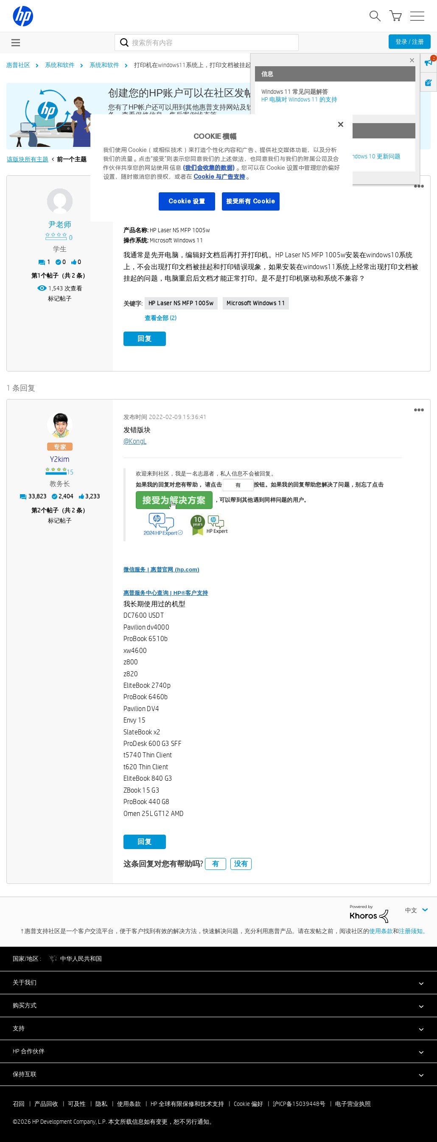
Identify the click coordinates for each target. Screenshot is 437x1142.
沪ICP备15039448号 (299, 1102)
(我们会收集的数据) (208, 168)
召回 (19, 1102)
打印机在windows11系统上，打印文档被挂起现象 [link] (198, 65)
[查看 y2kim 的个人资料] (59, 457)
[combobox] (207, 42)
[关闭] (340, 124)
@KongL (135, 440)
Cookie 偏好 (248, 1102)
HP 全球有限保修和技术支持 (187, 1102)
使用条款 (381, 930)
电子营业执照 (353, 1102)
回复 (144, 338)
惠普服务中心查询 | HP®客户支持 (165, 591)
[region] (221, 168)
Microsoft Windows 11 (256, 303)
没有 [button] (241, 862)
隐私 (101, 1102)
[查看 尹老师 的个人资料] (59, 224)
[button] (419, 186)
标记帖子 (60, 298)
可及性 (77, 1102)
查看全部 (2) (160, 318)
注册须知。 (414, 930)
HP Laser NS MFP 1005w (181, 303)
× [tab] (412, 60)
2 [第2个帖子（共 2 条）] (39, 508)
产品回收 (46, 1102)
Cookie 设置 (186, 201)
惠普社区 (18, 65)
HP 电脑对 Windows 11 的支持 (299, 99)
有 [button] (215, 862)
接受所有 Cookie (250, 201)
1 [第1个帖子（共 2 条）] (39, 275)
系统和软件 (60, 65)
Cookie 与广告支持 (219, 176)
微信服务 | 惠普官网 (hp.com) (161, 568)
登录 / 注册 (409, 41)
